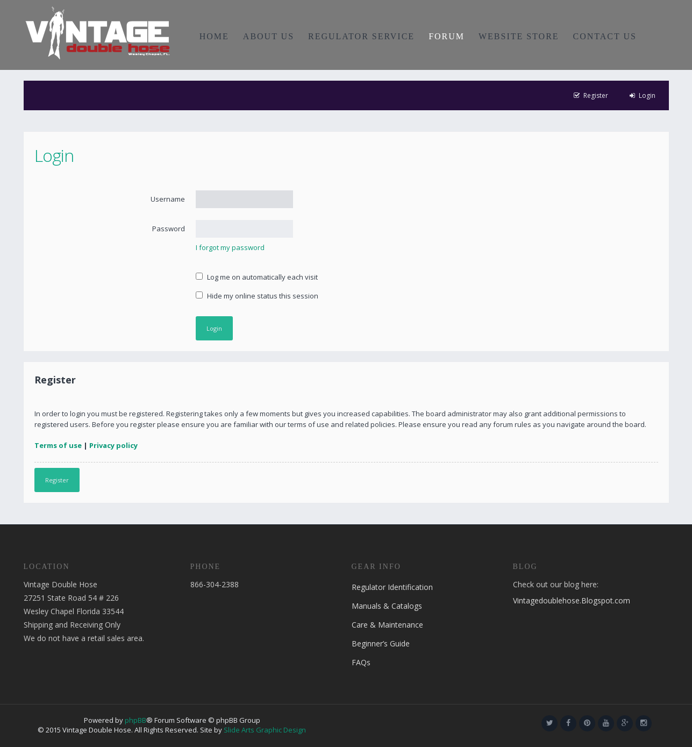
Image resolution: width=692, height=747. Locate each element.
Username (168, 199)
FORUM (447, 36)
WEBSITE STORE (519, 36)
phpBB (135, 720)
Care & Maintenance (387, 625)
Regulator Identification (392, 587)
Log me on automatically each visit (257, 277)
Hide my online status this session (257, 296)
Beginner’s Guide (381, 643)
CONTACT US (605, 36)
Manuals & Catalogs (387, 606)
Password (168, 228)
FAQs (361, 662)
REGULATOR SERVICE (361, 36)
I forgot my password (230, 247)
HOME (214, 36)
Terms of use (58, 445)
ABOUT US (268, 36)
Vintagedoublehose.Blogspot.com (571, 600)
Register (57, 480)
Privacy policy (113, 445)
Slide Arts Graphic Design (265, 730)
